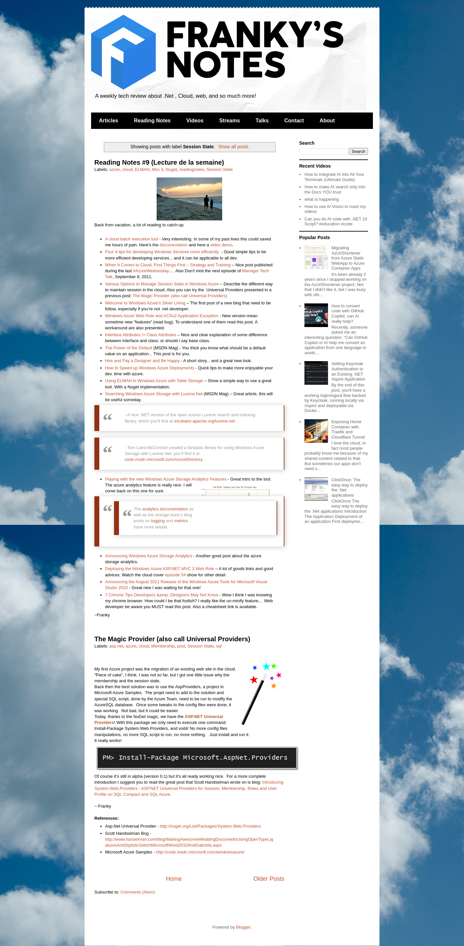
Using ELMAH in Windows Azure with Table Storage (154, 380)
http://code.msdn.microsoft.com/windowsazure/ (200, 852)
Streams (229, 120)
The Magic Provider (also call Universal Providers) (180, 295)
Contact (294, 120)
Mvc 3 (158, 169)
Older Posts (268, 878)
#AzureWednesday (151, 270)
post (181, 646)
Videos (194, 120)
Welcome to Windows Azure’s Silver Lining (145, 302)
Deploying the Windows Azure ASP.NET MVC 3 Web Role (159, 568)
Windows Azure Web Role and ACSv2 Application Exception (162, 315)
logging (158, 520)
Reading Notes (152, 120)
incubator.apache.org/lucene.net (204, 421)
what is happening (321, 199)
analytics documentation (165, 508)
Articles (108, 120)
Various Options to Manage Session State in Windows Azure (162, 283)
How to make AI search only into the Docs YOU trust (334, 189)
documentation (173, 244)
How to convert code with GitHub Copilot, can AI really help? (347, 313)
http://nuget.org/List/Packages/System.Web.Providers (210, 826)
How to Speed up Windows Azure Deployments (149, 367)
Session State (219, 169)
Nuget (171, 169)
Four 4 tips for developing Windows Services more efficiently (162, 251)
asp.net (116, 646)
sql (219, 646)
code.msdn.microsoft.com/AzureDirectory (164, 459)
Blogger (243, 927)
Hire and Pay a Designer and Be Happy (142, 360)
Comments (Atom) (138, 892)
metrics (181, 520)
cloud (127, 169)
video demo (221, 244)
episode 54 (175, 574)
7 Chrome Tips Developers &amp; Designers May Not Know (161, 594)
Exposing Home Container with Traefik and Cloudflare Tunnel (348, 429)
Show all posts (233, 146)
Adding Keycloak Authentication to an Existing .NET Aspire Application (348, 371)
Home (174, 878)
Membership (163, 646)
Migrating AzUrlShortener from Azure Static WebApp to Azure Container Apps (347, 258)
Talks (262, 120)
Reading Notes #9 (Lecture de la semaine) (159, 162)
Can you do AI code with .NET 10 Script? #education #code (335, 221)
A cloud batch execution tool (131, 239)
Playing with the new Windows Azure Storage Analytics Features (166, 479)
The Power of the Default (128, 347)
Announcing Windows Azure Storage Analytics (148, 555)
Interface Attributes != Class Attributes (140, 334)
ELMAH (142, 169)
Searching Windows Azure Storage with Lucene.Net (154, 393)
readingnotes (192, 169)
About (327, 120)
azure (114, 169)
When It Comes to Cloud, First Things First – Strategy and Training (168, 264)
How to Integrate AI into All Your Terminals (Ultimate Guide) (334, 177)
